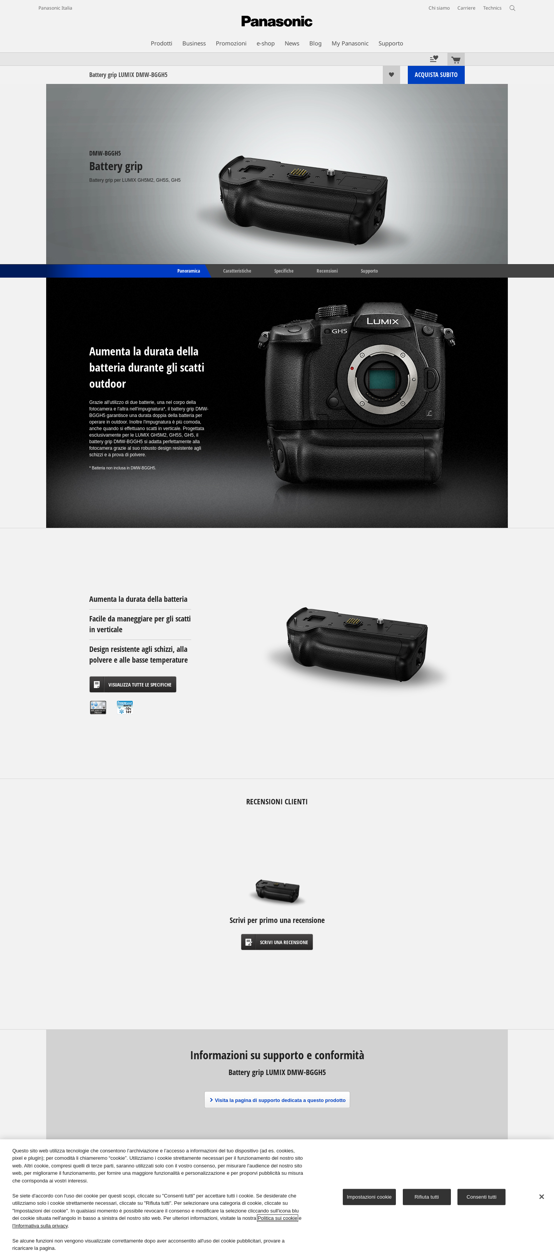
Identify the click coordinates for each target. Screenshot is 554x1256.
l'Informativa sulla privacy (40, 1226)
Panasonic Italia (55, 8)
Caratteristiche (237, 270)
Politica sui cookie (277, 1218)
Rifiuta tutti (427, 1197)
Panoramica (188, 270)
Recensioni (327, 270)
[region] (277, 1197)
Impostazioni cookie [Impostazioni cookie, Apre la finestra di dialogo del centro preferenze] (369, 1197)
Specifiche (284, 270)
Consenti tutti (482, 1197)
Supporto (369, 270)
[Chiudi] (541, 1196)
